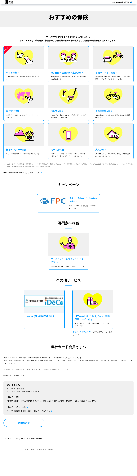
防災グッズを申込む (80, 347)
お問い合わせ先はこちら (16, 422)
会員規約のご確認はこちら (13, 391)
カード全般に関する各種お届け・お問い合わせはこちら (28, 426)
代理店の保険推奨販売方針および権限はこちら (21, 182)
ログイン (120, 2)
